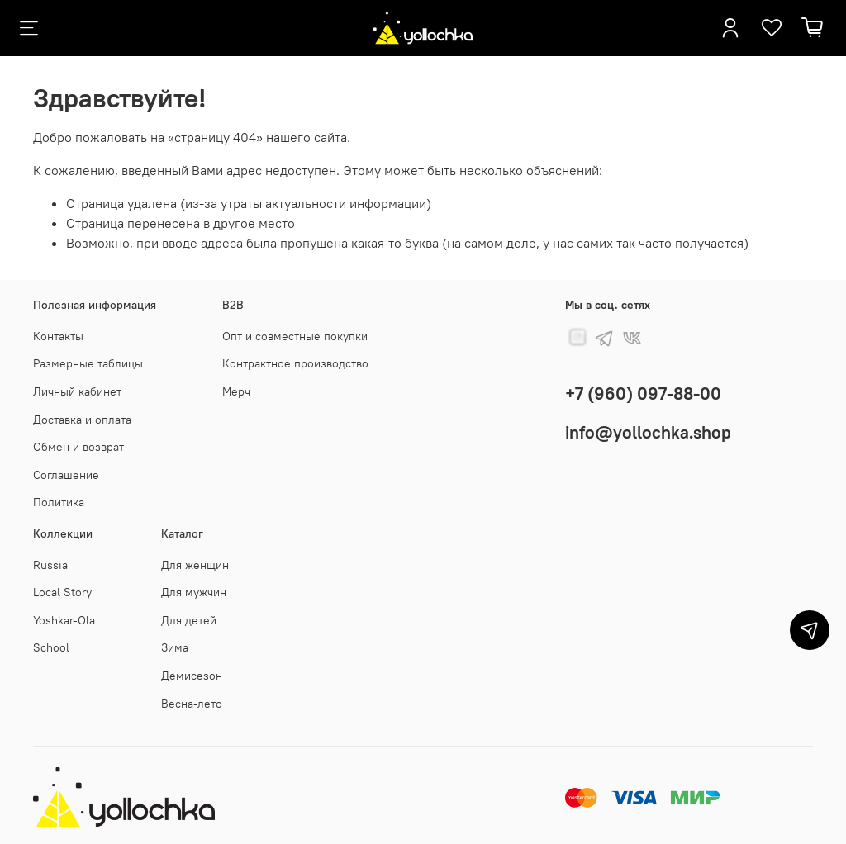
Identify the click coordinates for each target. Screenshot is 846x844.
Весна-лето (191, 703)
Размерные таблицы (88, 363)
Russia (50, 564)
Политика (58, 502)
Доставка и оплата (82, 419)
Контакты (58, 336)
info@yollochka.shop (648, 432)
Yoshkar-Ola (64, 620)
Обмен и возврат (78, 446)
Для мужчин (193, 592)
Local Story (62, 592)
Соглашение (66, 474)
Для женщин (195, 564)
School (51, 647)
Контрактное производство (295, 363)
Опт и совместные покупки (295, 336)
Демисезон (191, 675)
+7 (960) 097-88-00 (643, 393)
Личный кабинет (77, 391)
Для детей (188, 620)
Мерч (236, 391)
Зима (174, 647)
